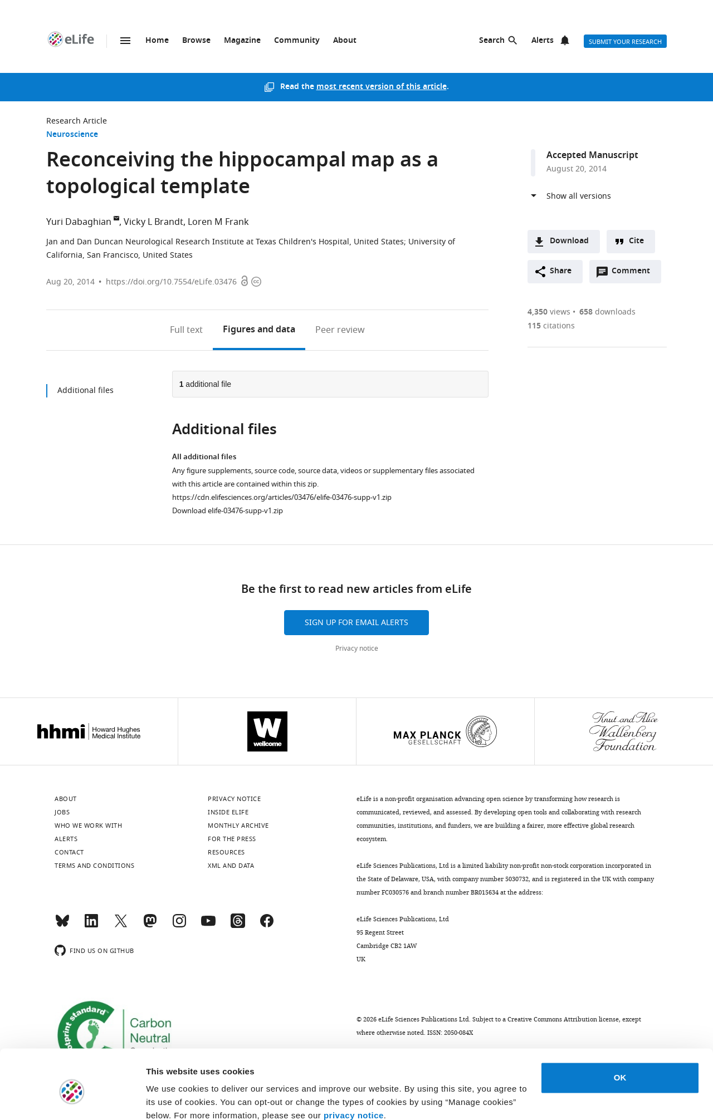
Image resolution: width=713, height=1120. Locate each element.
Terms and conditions (94, 865)
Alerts (542, 41)
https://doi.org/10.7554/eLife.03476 (171, 282)
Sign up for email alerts (356, 622)
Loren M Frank (218, 222)
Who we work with (88, 825)
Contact (69, 852)
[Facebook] (267, 925)
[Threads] (238, 925)
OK (620, 1029)
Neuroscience (72, 135)
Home (157, 41)
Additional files (85, 390)
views (549, 312)
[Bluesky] (62, 925)
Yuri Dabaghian (78, 222)
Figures (259, 330)
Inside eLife (228, 812)
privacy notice (354, 1067)
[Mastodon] (150, 925)
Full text (186, 330)
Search (492, 41)
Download (569, 241)
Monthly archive (238, 825)
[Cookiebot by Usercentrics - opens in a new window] (72, 1098)
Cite (636, 241)
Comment (634, 273)
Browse (196, 41)
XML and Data (231, 865)
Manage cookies (178, 1098)
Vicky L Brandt (153, 222)
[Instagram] (179, 925)
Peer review (340, 330)
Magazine (242, 41)
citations (551, 326)
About (344, 41)
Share (561, 271)
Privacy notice (356, 648)
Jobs (62, 812)
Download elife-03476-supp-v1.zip (227, 510)
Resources (226, 852)
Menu (125, 40)
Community (297, 41)
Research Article (76, 121)
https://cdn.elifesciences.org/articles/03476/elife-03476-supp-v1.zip (282, 497)
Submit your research (625, 41)
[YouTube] (208, 925)
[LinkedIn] (91, 925)
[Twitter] (121, 925)
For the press (232, 838)
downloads (607, 312)
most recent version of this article (381, 87)
